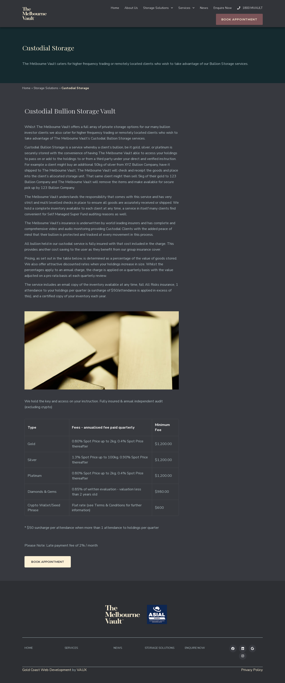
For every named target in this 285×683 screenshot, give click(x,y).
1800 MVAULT (250, 8)
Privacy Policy (252, 669)
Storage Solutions (158, 8)
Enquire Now (223, 8)
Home (115, 8)
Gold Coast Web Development (46, 669)
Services (186, 8)
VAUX (82, 669)
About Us (131, 8)
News (204, 8)
